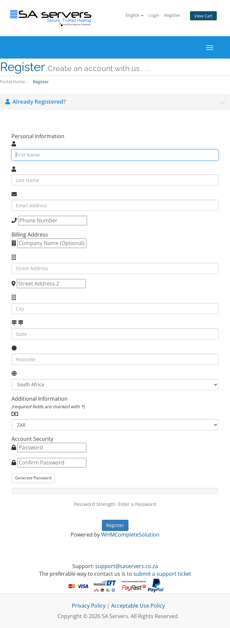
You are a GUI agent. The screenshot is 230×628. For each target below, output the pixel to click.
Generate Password (33, 478)
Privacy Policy (88, 605)
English (135, 15)
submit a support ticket (162, 573)
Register (172, 15)
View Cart (203, 16)
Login (154, 15)
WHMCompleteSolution (130, 534)
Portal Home (12, 82)
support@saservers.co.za (126, 566)
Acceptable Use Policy (138, 605)
